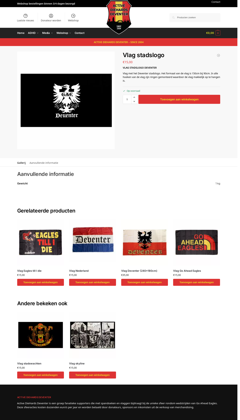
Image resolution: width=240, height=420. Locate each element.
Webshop (73, 17)
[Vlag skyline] (218, 55)
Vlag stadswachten (29, 363)
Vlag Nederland (79, 270)
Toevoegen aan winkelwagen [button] (40, 282)
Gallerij (21, 162)
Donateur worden (51, 17)
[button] (213, 33)
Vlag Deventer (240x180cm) (139, 270)
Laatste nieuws (25, 17)
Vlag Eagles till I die (29, 270)
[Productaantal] (127, 99)
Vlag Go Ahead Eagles (187, 270)
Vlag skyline (77, 363)
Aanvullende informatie (44, 162)
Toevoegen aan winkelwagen (179, 99)
